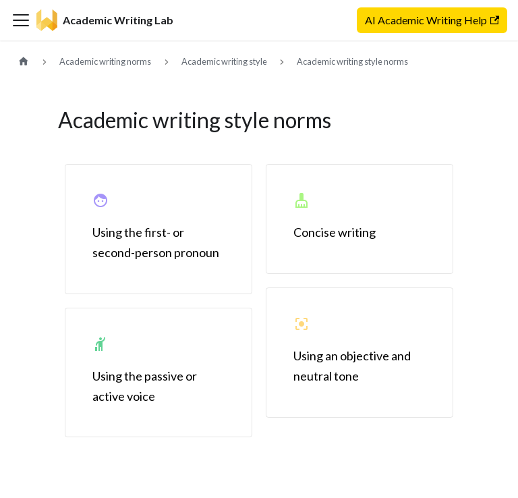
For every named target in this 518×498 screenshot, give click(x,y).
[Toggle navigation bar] (21, 20)
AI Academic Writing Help (432, 19)
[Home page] (23, 61)
